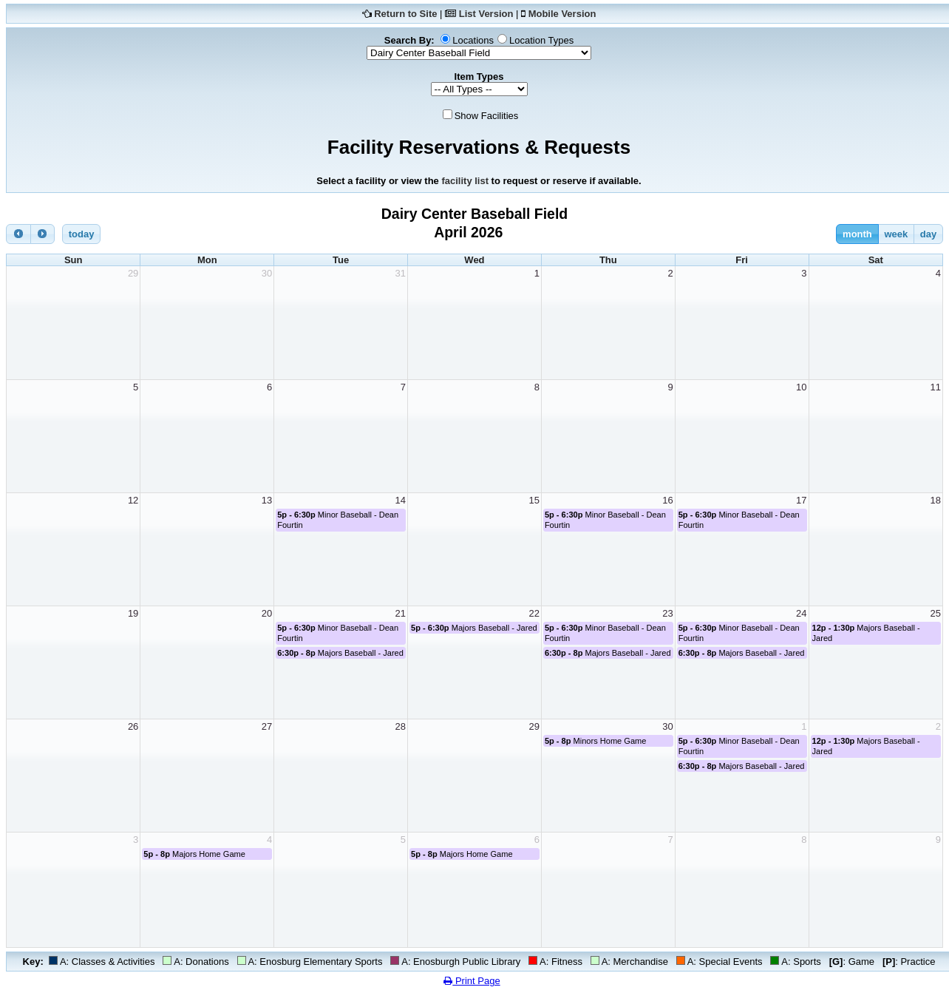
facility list (465, 180)
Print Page (471, 980)
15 (533, 500)
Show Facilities (487, 115)
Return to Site (405, 13)
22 (533, 613)
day (928, 234)
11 (936, 387)
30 (267, 273)
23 (667, 613)
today (82, 234)
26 (133, 726)
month (857, 234)
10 (801, 387)
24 (801, 613)
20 (267, 613)
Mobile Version (562, 13)
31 (400, 273)
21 (400, 613)
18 (936, 500)
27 (267, 726)
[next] (42, 234)
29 (133, 273)
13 (267, 500)
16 (667, 500)
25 (936, 613)
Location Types (541, 40)
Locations (473, 40)
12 (133, 500)
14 (400, 500)
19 (133, 613)
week (896, 234)
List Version (486, 13)
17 (801, 500)
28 (400, 726)
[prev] (18, 234)
